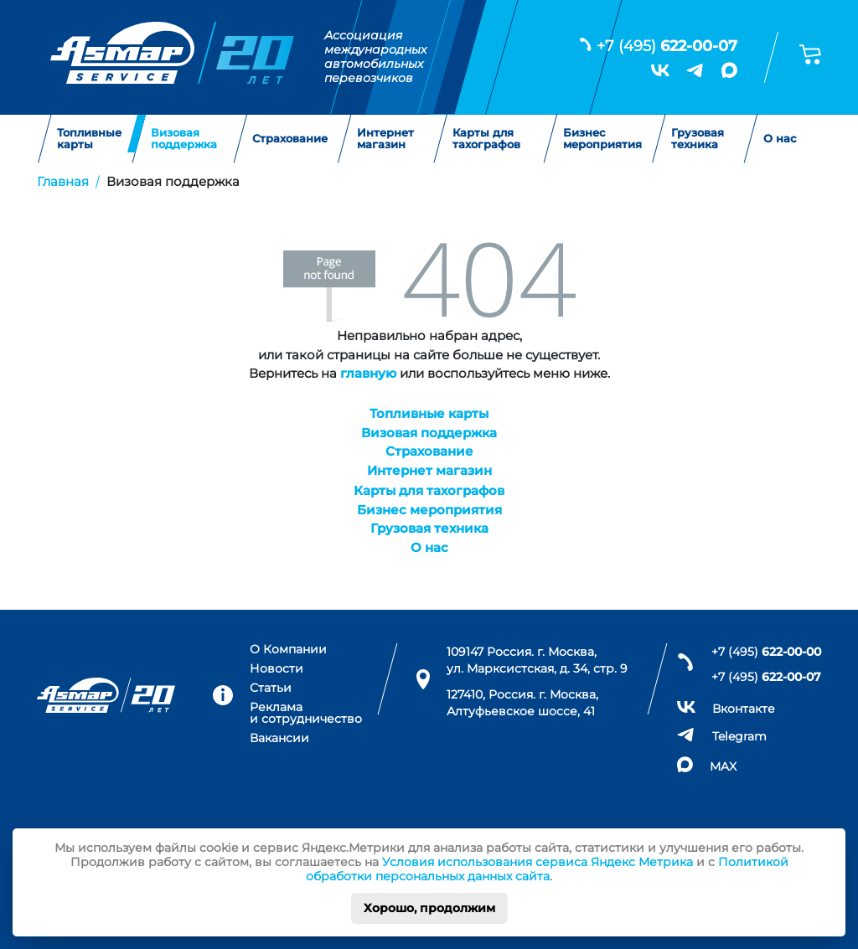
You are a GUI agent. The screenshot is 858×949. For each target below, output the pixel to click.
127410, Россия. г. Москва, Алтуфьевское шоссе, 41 (522, 703)
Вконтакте (743, 708)
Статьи (271, 687)
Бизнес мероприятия (602, 138)
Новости (276, 668)
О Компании (288, 649)
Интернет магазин (385, 138)
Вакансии (279, 738)
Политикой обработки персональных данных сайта (547, 869)
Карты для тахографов (486, 138)
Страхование (290, 138)
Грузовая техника (697, 138)
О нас (780, 138)
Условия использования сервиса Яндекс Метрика (537, 861)
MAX (723, 766)
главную (368, 373)
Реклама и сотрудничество (306, 713)
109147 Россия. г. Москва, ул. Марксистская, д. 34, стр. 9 (537, 660)
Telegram (739, 736)
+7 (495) (667, 46)
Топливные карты (89, 138)
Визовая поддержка (184, 138)
